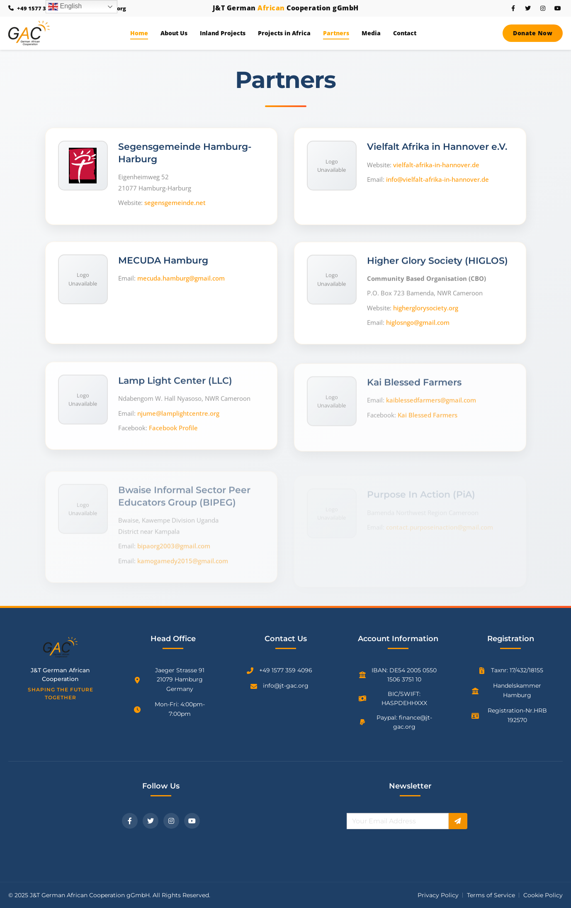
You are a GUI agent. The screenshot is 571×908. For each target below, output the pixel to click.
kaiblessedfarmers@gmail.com (431, 397)
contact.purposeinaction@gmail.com (439, 517)
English (65, 7)
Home (139, 33)
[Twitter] (150, 821)
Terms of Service (491, 895)
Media (371, 33)
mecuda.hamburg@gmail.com (181, 283)
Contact (404, 33)
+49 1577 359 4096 (285, 670)
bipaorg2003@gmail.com (173, 540)
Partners (336, 33)
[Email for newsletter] (397, 821)
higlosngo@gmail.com (418, 331)
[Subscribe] (458, 821)
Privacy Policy (438, 895)
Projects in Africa (284, 33)
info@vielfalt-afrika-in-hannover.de (437, 182)
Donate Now (532, 33)
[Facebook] (130, 821)
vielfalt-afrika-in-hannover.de (436, 167)
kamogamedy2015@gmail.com (182, 555)
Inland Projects (222, 33)
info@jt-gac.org (286, 685)
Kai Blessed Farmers (427, 412)
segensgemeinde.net (175, 204)
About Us (173, 33)
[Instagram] (171, 821)
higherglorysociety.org (425, 317)
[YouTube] (192, 821)
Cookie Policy (543, 895)
